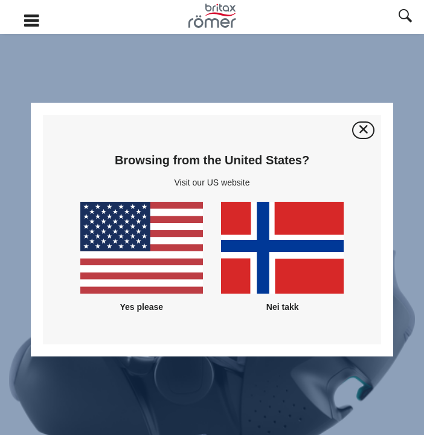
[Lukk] (363, 130)
